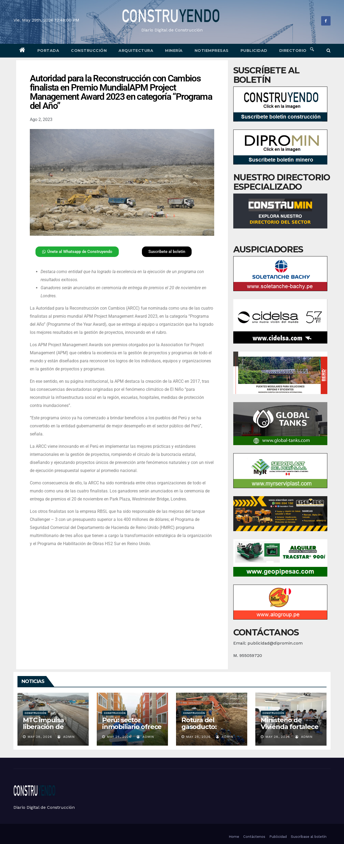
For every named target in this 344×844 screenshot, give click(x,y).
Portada (48, 50)
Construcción (89, 50)
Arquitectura (136, 50)
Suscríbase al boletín (309, 837)
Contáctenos (254, 837)
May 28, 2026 (40, 737)
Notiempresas (212, 50)
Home (234, 837)
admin (66, 737)
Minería (174, 50)
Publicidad (254, 50)
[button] (329, 50)
